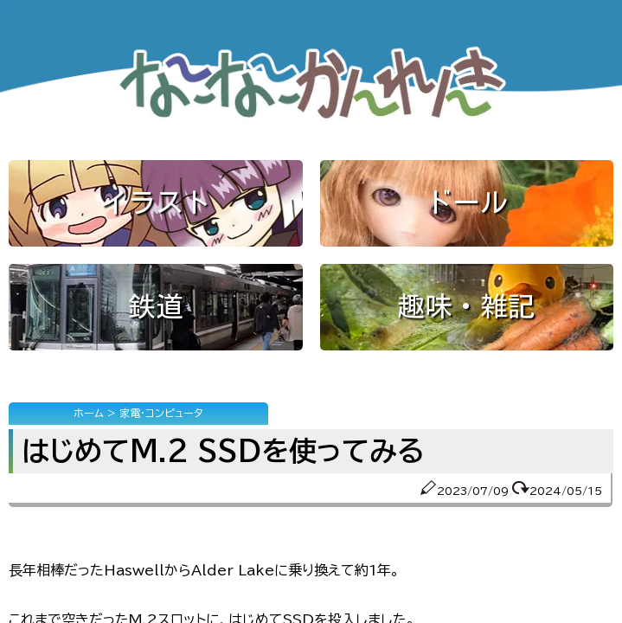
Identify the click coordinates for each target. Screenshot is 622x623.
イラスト (155, 202)
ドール (466, 202)
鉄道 (155, 306)
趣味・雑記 (466, 306)
